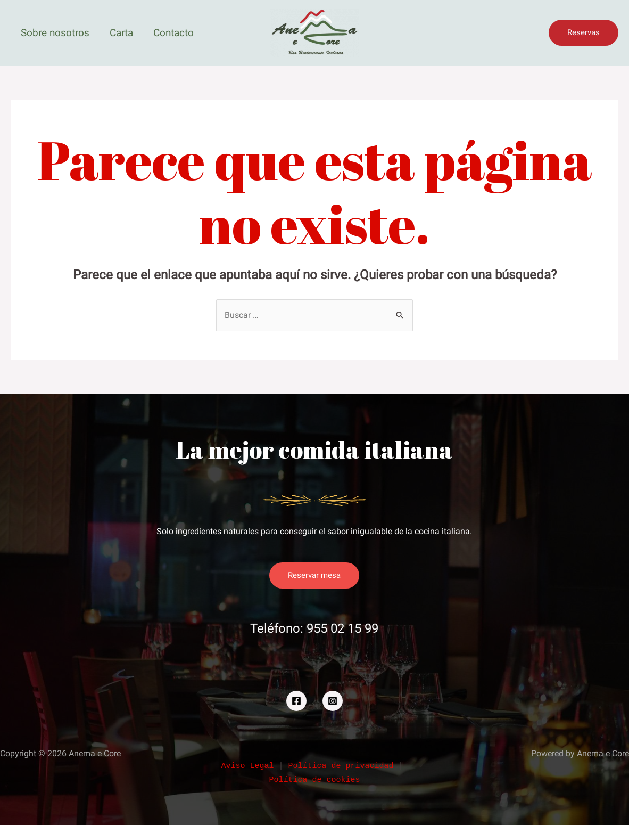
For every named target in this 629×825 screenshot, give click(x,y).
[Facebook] (296, 701)
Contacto (173, 33)
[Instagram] (332, 701)
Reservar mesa (314, 575)
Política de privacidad (343, 766)
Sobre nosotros (55, 33)
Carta (121, 33)
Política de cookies (314, 780)
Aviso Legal (249, 766)
